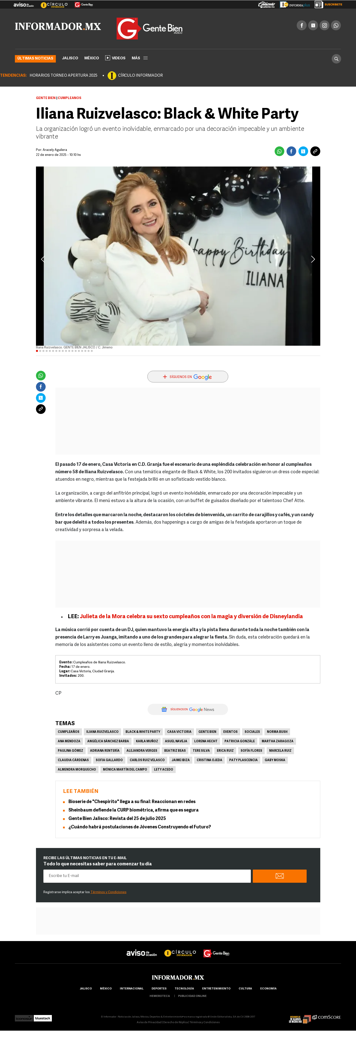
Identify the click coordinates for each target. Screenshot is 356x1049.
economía (268, 988)
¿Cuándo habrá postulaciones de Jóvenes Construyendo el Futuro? (139, 827)
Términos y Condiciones (109, 892)
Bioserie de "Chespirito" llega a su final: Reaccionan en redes (131, 801)
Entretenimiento (216, 988)
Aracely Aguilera (55, 149)
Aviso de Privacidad (149, 1022)
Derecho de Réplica (175, 1022)
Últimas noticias (35, 58)
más (140, 58)
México (91, 58)
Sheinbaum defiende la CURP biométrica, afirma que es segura (133, 810)
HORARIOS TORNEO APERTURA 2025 (63, 75)
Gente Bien (46, 98)
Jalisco (70, 58)
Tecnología (184, 988)
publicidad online (192, 996)
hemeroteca (160, 996)
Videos (115, 57)
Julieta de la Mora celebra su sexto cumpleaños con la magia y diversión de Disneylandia (191, 616)
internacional (131, 988)
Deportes (159, 988)
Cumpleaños (68, 731)
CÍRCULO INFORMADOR (140, 75)
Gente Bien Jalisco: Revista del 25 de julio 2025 (117, 818)
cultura (245, 988)
